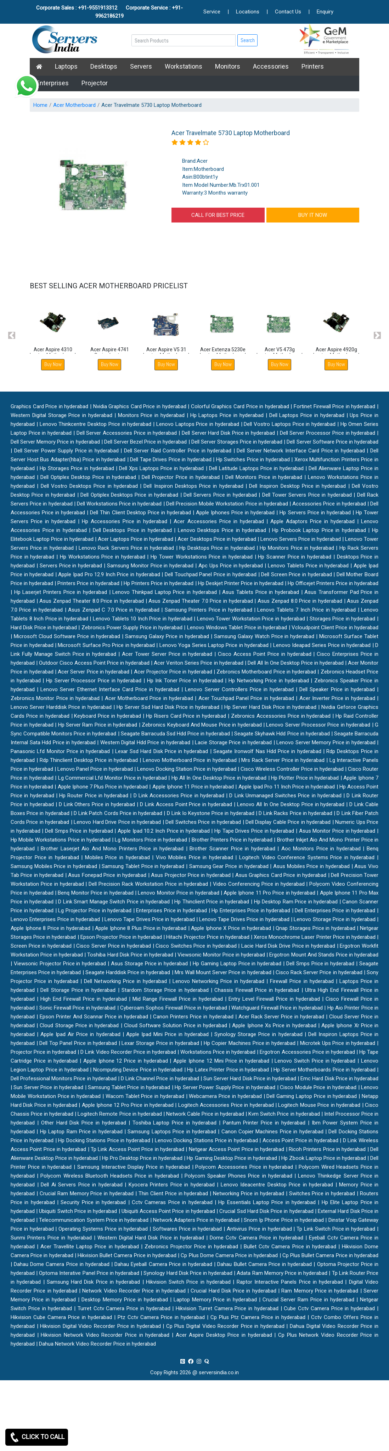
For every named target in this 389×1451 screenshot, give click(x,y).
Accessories (271, 66)
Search (248, 40)
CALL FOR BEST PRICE (217, 215)
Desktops (103, 66)
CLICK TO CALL (36, 1437)
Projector (94, 83)
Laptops (66, 66)
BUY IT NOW (312, 215)
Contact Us (288, 11)
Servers (141, 66)
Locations (247, 11)
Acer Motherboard (74, 105)
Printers (312, 66)
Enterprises (52, 83)
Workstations (183, 66)
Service (211, 11)
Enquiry (325, 11)
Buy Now (53, 364)
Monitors (227, 66)
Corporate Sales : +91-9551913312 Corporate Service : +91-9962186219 (109, 12)
